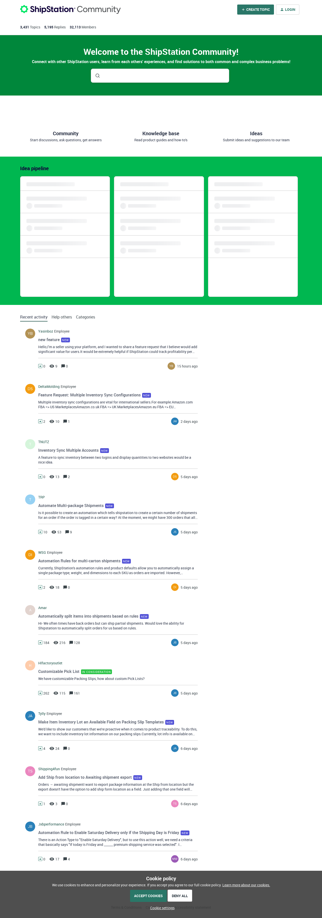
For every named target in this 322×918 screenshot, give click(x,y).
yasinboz (45, 331)
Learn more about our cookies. (246, 885)
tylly (42, 713)
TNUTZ (43, 442)
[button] (161, 907)
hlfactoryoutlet (50, 663)
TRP (41, 497)
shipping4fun (49, 769)
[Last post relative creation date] (187, 366)
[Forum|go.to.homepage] (70, 9)
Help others (62, 317)
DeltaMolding (49, 386)
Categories (85, 317)
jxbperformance (51, 824)
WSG (42, 552)
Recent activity (34, 317)
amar (42, 608)
